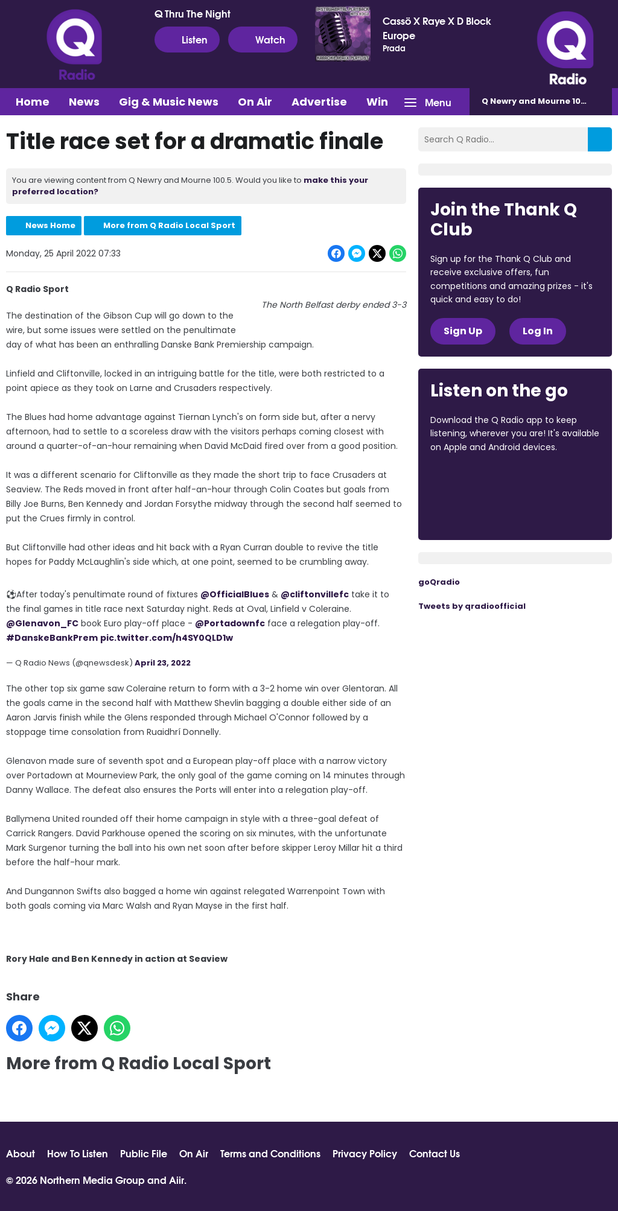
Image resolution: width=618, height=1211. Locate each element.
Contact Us (434, 1153)
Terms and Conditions (270, 1153)
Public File (143, 1153)
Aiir (176, 1179)
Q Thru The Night (192, 13)
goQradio (439, 582)
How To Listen (77, 1153)
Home (32, 101)
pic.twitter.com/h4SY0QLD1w (166, 638)
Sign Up (463, 331)
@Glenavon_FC (42, 623)
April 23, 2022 (163, 663)
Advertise (319, 101)
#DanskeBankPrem (52, 638)
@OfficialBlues (234, 594)
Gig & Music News (168, 101)
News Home (50, 225)
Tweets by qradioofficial (472, 606)
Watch (262, 39)
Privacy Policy (365, 1153)
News (84, 101)
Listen (187, 39)
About (20, 1153)
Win (377, 101)
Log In (538, 331)
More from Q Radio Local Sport (169, 225)
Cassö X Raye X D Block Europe (437, 27)
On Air (255, 101)
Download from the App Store (477, 480)
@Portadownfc (230, 623)
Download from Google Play (476, 511)
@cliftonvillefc (315, 594)
